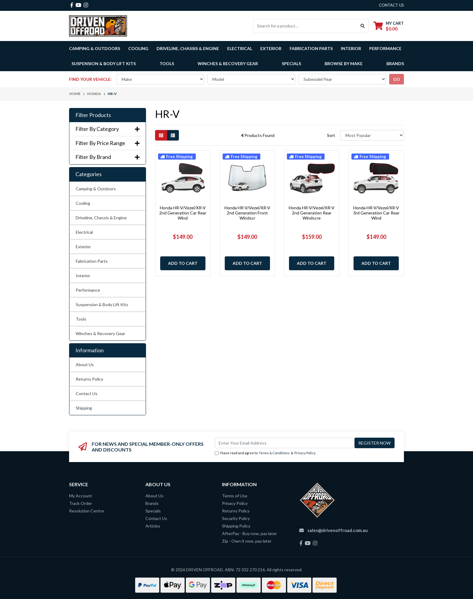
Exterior (83, 246)
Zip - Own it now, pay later (246, 541)
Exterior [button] (270, 48)
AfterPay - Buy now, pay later (249, 533)
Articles (152, 525)
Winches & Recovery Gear (100, 333)
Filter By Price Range (107, 143)
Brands (152, 503)
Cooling (83, 203)
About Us (85, 364)
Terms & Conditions (274, 453)
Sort (331, 135)
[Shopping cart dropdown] (388, 25)
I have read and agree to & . (265, 453)
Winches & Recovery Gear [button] (228, 63)
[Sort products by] (372, 135)
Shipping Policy (236, 525)
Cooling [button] (138, 48)
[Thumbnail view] (161, 135)
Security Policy (236, 518)
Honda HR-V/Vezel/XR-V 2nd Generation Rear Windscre (312, 212)
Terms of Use (234, 495)
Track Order (80, 503)
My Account (80, 495)
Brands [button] (395, 63)
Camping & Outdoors (96, 188)
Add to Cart (183, 263)
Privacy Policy (305, 453)
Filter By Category (107, 129)
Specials (291, 63)
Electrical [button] (239, 48)
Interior (83, 275)
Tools (167, 63)
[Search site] (363, 26)
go (396, 79)
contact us (391, 5)
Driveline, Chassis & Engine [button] (188, 48)
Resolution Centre (86, 510)
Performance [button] (385, 48)
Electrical (84, 232)
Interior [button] (351, 48)
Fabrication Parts (311, 48)
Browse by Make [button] (344, 63)
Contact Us (86, 393)
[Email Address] (284, 443)
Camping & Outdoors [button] (94, 48)
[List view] (173, 135)
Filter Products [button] (93, 115)
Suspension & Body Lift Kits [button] (103, 63)
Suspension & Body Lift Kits (102, 304)
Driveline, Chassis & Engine (101, 217)
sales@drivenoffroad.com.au (337, 530)
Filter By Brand (107, 157)
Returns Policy (89, 379)
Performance (88, 290)
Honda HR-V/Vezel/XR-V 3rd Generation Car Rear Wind (376, 212)
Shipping (84, 407)
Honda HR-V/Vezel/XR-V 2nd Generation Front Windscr (247, 212)
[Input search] (305, 26)
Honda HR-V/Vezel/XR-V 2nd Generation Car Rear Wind (182, 212)
